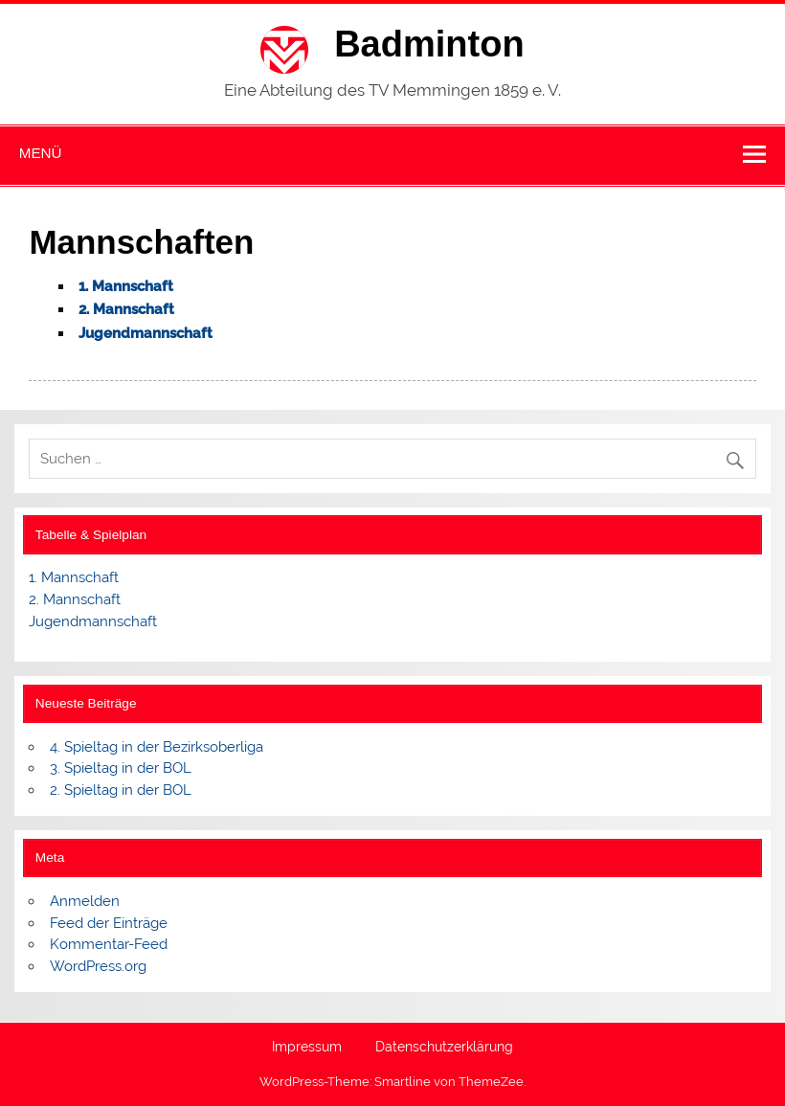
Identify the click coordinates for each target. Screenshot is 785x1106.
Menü (40, 153)
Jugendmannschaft (93, 621)
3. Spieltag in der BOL (120, 768)
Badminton (429, 44)
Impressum (307, 1047)
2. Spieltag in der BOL (120, 790)
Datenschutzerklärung (444, 1047)
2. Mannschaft (126, 309)
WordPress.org (98, 966)
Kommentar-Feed (109, 944)
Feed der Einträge (109, 923)
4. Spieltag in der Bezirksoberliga (156, 747)
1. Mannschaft (74, 577)
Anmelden (85, 901)
